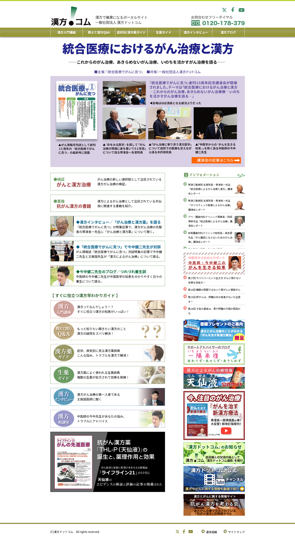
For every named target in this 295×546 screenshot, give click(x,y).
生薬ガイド (163, 32)
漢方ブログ (228, 32)
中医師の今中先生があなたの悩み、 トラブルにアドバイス (101, 418)
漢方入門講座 (66, 32)
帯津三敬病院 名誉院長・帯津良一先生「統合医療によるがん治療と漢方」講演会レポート (210, 189)
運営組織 (211, 532)
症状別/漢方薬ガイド (131, 32)
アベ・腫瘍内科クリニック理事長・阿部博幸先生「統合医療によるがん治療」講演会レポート (210, 221)
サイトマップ (236, 532)
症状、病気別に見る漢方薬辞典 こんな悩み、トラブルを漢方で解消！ (103, 352)
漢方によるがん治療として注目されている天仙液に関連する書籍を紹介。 (129, 203)
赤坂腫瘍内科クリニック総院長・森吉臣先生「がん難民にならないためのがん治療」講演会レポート (210, 237)
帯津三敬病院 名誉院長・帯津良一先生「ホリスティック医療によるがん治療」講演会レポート (210, 205)
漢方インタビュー (196, 32)
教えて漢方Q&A (99, 32)
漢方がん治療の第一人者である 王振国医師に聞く (98, 396)
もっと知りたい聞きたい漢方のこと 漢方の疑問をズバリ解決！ (101, 331)
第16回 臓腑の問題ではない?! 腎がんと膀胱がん (214, 289)
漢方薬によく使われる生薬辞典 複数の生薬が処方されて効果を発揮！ (103, 374)
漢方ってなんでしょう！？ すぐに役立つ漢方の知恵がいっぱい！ (103, 309)
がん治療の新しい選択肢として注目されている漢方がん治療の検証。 (129, 181)
